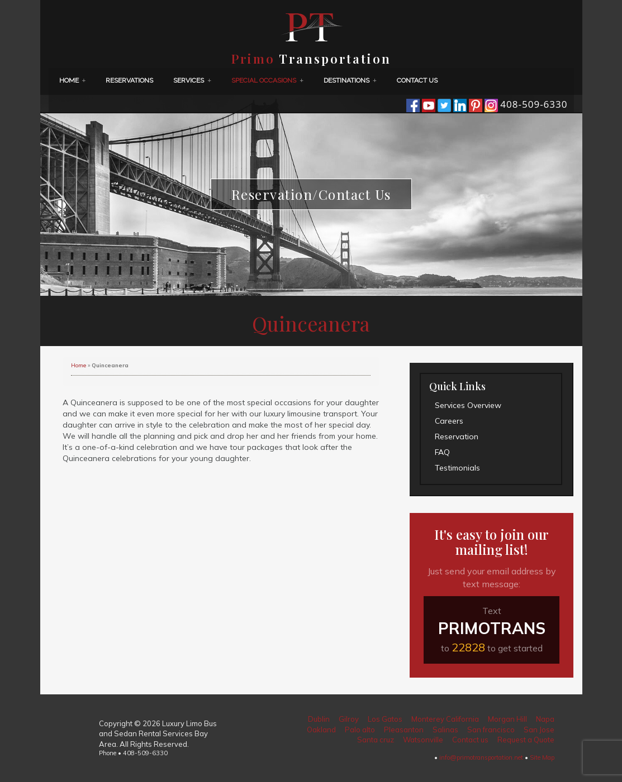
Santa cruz (375, 739)
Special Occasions (267, 80)
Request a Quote (525, 739)
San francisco (491, 729)
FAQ (442, 452)
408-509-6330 (533, 104)
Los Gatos (385, 718)
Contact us (417, 80)
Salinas (445, 729)
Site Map (542, 757)
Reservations (129, 80)
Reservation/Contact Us (311, 194)
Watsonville (423, 739)
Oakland (321, 729)
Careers (449, 421)
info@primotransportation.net (481, 757)
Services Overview (468, 405)
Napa (545, 718)
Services (192, 80)
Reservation (456, 436)
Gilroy (349, 718)
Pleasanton (404, 729)
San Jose (539, 729)
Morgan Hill (507, 718)
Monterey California (445, 718)
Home (72, 80)
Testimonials (457, 468)
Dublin (319, 718)
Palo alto (360, 729)
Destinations (350, 80)
